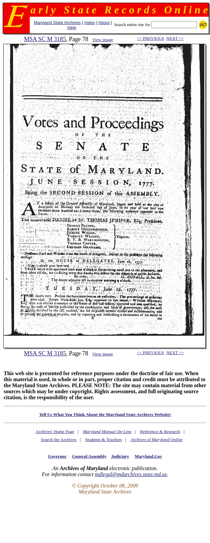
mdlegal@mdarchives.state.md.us (131, 474)
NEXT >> (175, 38)
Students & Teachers (103, 439)
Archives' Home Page (54, 431)
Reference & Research (160, 431)
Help (71, 27)
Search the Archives (59, 439)
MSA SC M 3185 (45, 39)
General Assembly (89, 456)
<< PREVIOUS (150, 38)
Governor (57, 456)
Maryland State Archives (57, 22)
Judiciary (120, 456)
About (104, 22)
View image (102, 39)
